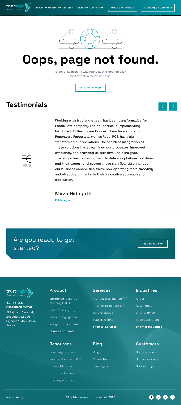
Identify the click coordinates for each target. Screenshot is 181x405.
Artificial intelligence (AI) (110, 299)
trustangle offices (62, 380)
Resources (80, 7)
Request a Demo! (153, 243)
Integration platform (64, 324)
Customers (95, 7)
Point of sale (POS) (62, 310)
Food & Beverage (148, 320)
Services (66, 7)
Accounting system (63, 317)
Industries (53, 7)
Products (39, 7)
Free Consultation (122, 7)
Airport (141, 299)
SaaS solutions (103, 320)
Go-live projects (147, 366)
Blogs (96, 352)
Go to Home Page (90, 87)
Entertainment (146, 313)
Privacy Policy (14, 397)
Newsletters (101, 359)
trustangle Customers (158, 7)
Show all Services (105, 327)
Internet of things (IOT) (109, 306)
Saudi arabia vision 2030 (66, 359)
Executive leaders (62, 373)
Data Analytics (103, 313)
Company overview (63, 352)
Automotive (144, 306)
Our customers (146, 352)
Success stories (147, 359)
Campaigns (100, 366)
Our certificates (61, 366)
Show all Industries (149, 327)
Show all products (62, 331)
